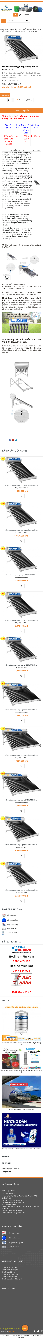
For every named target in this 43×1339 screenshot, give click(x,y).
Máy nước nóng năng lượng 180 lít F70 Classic (21, 620)
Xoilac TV (21, 1338)
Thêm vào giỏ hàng (24, 100)
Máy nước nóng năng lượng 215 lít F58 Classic (21, 800)
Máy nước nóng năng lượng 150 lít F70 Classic (21, 665)
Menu (3, 21)
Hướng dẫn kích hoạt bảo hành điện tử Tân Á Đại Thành (21, 1149)
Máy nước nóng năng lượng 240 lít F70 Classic (21, 485)
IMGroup (12, 1331)
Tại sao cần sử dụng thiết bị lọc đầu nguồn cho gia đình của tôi (21, 1071)
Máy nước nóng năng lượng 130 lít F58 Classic (21, 890)
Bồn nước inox (9, 915)
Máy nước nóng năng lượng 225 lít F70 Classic (21, 530)
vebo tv (5, 1335)
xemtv (26, 1335)
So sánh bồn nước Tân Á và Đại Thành (21, 1110)
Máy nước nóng (10, 925)
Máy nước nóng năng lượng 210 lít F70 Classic (21, 575)
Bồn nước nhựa (10, 920)
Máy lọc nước (9, 933)
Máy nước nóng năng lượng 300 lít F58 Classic (21, 710)
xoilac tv (20, 1335)
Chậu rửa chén (9, 928)
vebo (10, 1335)
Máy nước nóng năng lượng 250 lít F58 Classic (21, 755)
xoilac (14, 1335)
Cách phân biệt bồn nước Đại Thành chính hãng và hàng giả (21, 1043)
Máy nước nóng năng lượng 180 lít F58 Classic (21, 845)
